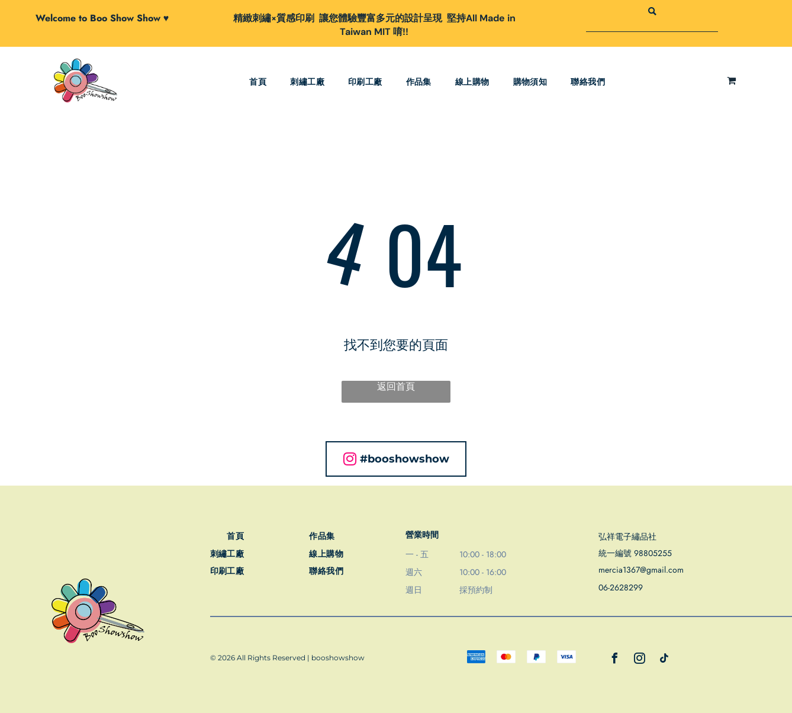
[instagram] (640, 660)
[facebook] (615, 660)
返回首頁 (396, 386)
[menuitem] (257, 82)
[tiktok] (664, 660)
